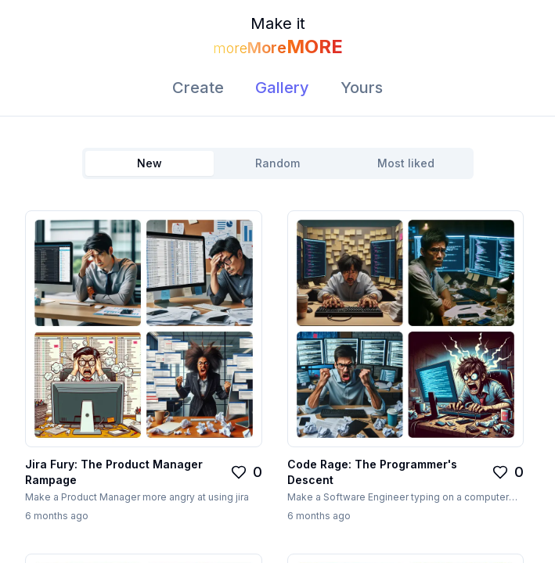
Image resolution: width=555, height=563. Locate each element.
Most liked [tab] (405, 163)
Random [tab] (277, 163)
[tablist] (278, 163)
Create (198, 87)
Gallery (282, 87)
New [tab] (149, 163)
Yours (362, 87)
